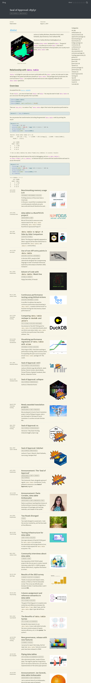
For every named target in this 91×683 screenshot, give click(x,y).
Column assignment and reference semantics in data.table (31, 595)
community (29, 276)
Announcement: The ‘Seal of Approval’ (33, 471)
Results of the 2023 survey (32, 574)
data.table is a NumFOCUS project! (32, 214)
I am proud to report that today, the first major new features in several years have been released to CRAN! (33, 647)
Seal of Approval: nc (29, 425)
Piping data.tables (29, 654)
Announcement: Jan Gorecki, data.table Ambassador (33, 674)
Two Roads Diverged (29, 515)
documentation (33, 621)
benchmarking (32, 195)
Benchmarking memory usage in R (34, 191)
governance (36, 577)
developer (39, 195)
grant (31, 217)
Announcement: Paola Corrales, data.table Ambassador (30, 495)
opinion (23, 518)
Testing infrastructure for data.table (32, 533)
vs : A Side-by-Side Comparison (32, 232)
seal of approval (14, 13)
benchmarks (38, 323)
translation (36, 409)
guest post (24, 236)
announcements (25, 217)
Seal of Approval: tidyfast (32, 448)
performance (25, 195)
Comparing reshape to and (31, 318)
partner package (33, 382)
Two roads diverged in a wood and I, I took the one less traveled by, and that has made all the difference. (33, 523)
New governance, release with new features (34, 638)
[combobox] (87, 2)
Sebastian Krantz (29, 384)
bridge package (23, 13)
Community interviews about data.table (33, 554)
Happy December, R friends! (29, 279)
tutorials (30, 236)
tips (22, 323)
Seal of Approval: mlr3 (30, 363)
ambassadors (37, 500)
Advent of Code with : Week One (31, 273)
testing (30, 347)
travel (42, 500)
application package (34, 365)
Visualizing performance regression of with (32, 341)
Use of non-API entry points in (34, 251)
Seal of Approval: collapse (32, 379)
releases (30, 642)
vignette (25, 90)
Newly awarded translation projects (32, 405)
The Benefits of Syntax (33, 617)
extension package (34, 428)
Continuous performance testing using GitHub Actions (33, 296)
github (36, 299)
